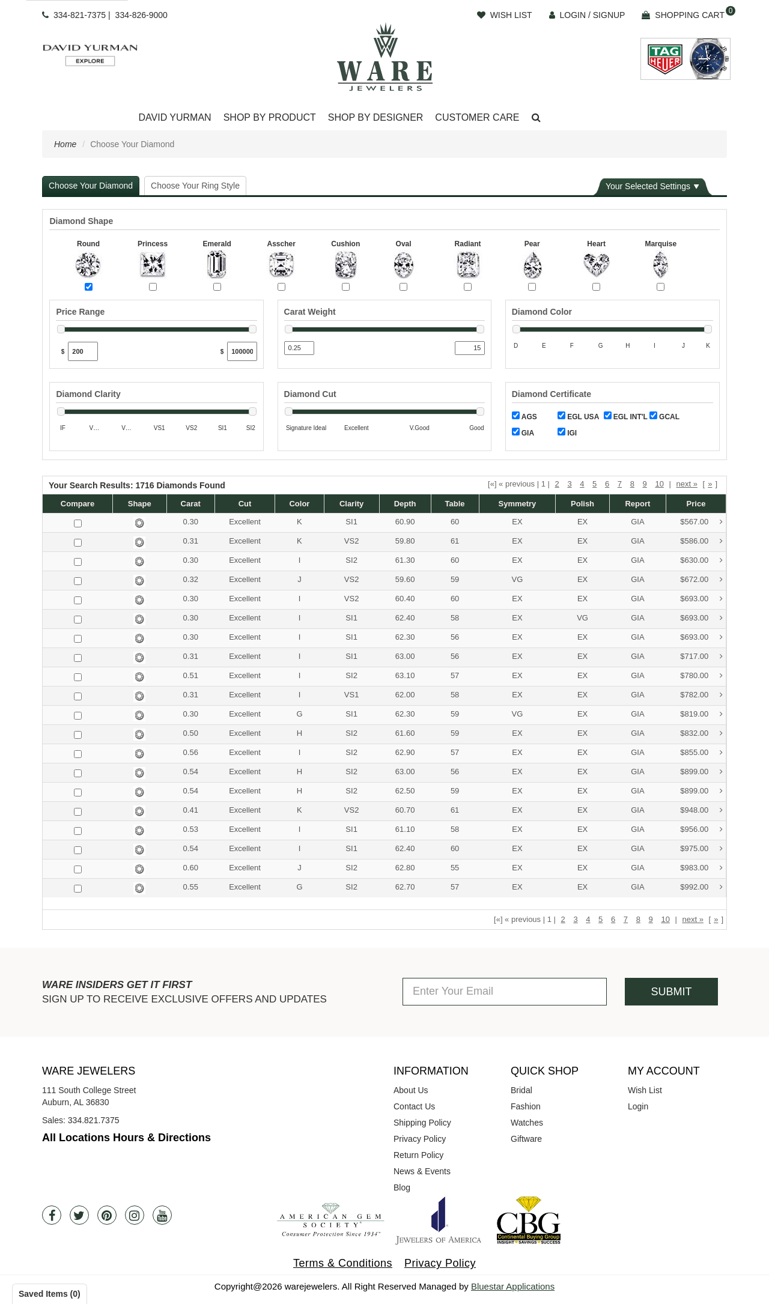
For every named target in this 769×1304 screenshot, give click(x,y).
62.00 (405, 694)
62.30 (405, 636)
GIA (523, 432)
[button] (536, 118)
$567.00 (701, 522)
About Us (411, 1090)
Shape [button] (139, 503)
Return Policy (418, 1155)
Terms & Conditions (342, 1263)
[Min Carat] (299, 348)
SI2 (351, 560)
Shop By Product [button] (269, 117)
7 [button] (620, 483)
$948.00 (701, 810)
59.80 (405, 540)
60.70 (405, 809)
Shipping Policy (422, 1122)
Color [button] (299, 503)
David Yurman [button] (174, 117)
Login (638, 1106)
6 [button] (607, 483)
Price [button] (696, 503)
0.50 (190, 733)
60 (455, 521)
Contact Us (414, 1106)
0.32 (190, 579)
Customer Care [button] (477, 117)
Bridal (521, 1090)
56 (455, 636)
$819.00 (701, 714)
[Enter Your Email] (505, 991)
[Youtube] (162, 1215)
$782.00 (701, 695)
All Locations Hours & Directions (126, 1138)
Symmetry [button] (517, 503)
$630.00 (701, 560)
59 (455, 579)
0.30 (190, 521)
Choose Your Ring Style (195, 185)
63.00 (405, 656)
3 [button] (569, 483)
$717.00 (701, 657)
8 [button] (632, 483)
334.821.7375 (94, 1120)
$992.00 (701, 887)
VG (517, 579)
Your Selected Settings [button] (648, 186)
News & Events (422, 1171)
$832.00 (701, 733)
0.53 (190, 829)
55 (455, 867)
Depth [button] (405, 503)
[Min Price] (83, 351)
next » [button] (686, 483)
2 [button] (557, 483)
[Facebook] (51, 1215)
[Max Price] (242, 351)
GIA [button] (637, 521)
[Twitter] (79, 1215)
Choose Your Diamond (91, 185)
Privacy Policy (420, 1139)
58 (455, 617)
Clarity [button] (351, 503)
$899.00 (701, 772)
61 (455, 540)
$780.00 (701, 676)
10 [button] (659, 483)
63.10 (405, 675)
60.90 (405, 521)
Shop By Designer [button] (376, 117)
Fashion (526, 1106)
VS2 (351, 540)
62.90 (405, 752)
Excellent (245, 521)
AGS (524, 416)
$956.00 (701, 829)
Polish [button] (582, 503)
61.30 (405, 560)
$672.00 (701, 580)
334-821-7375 (79, 15)
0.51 (190, 675)
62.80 (405, 867)
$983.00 (701, 868)
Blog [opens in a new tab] (402, 1187)
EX (517, 521)
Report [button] (637, 503)
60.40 (405, 598)
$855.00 (701, 753)
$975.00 (701, 849)
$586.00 (701, 541)
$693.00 (701, 599)
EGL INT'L (626, 416)
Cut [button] (245, 503)
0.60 (190, 867)
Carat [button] (191, 503)
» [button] (710, 483)
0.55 (190, 886)
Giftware (526, 1139)
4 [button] (582, 483)
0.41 (190, 809)
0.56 (190, 752)
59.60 (405, 579)
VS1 (351, 694)
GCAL (664, 416)
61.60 (405, 733)
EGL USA (578, 416)
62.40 (405, 617)
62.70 (405, 886)
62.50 (405, 790)
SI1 (351, 521)
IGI (567, 432)
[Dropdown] (174, 118)
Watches (527, 1122)
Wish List (645, 1090)
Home (65, 144)
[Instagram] (134, 1215)
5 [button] (594, 483)
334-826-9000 (141, 15)
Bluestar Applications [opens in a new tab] (513, 1286)
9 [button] (645, 483)
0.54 (190, 771)
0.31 (190, 540)
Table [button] (455, 503)
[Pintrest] (107, 1215)
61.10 (405, 829)
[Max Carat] (470, 348)
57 (455, 675)
